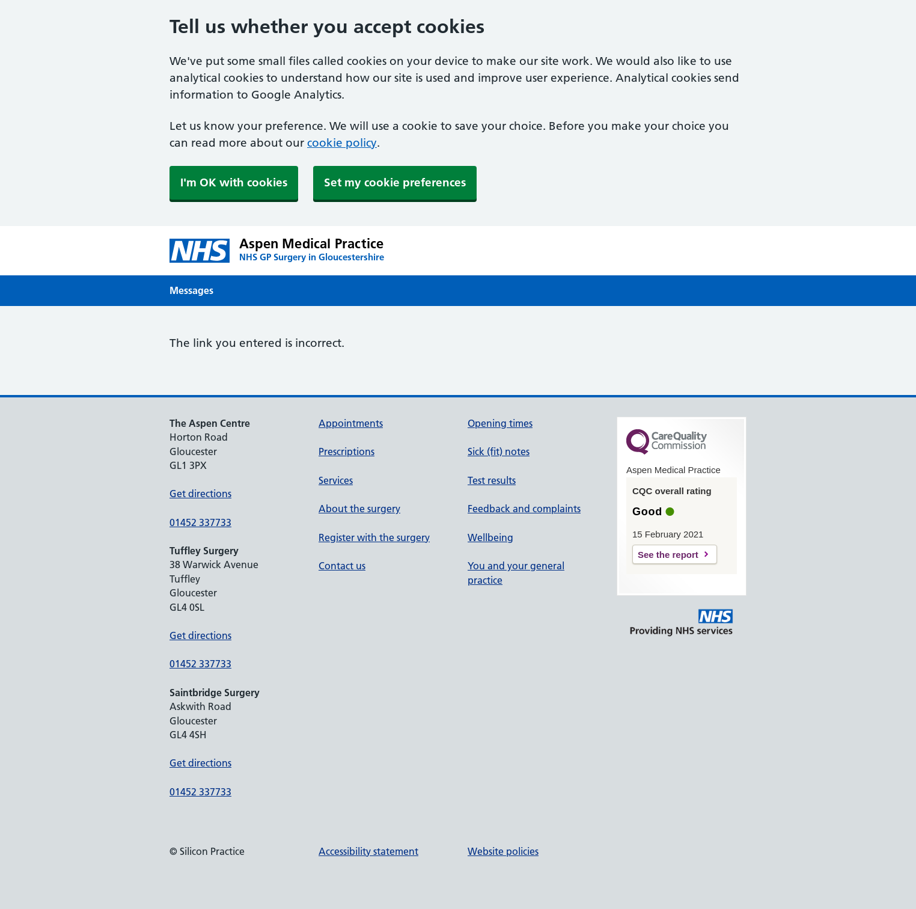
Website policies (503, 851)
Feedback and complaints (524, 509)
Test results (492, 480)
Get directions (200, 494)
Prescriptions (346, 451)
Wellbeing (490, 537)
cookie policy (342, 143)
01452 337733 (200, 522)
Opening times (500, 423)
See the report (668, 554)
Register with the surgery (374, 537)
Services (336, 480)
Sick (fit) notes (499, 451)
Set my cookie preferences (395, 182)
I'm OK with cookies (233, 182)
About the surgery (359, 509)
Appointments (351, 423)
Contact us (342, 566)
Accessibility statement (368, 851)
